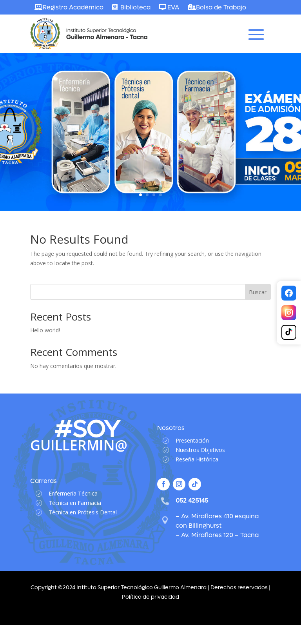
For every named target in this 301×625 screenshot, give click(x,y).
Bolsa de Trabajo (221, 7)
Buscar (258, 292)
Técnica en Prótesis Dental (83, 512)
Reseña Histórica (197, 459)
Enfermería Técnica (73, 493)
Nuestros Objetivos (200, 450)
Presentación (192, 440)
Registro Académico (73, 7)
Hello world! (45, 330)
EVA (173, 7)
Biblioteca (135, 7)
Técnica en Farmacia (75, 503)
